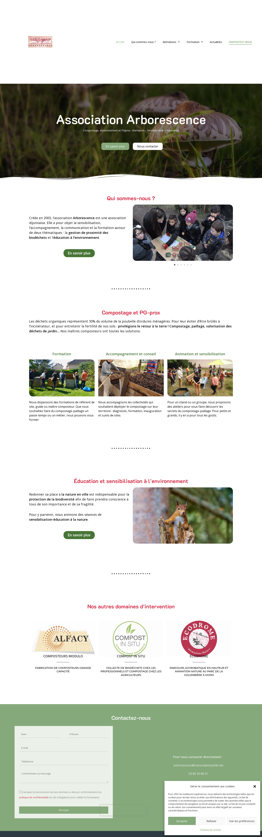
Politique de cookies (210, 829)
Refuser (212, 821)
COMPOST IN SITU (131, 656)
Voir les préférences (242, 821)
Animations (171, 41)
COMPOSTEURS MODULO (63, 656)
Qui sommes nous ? (143, 42)
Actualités (216, 42)
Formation (195, 41)
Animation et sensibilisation (200, 353)
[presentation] (61, 810)
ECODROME (199, 656)
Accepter (182, 821)
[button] (255, 786)
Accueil (120, 42)
